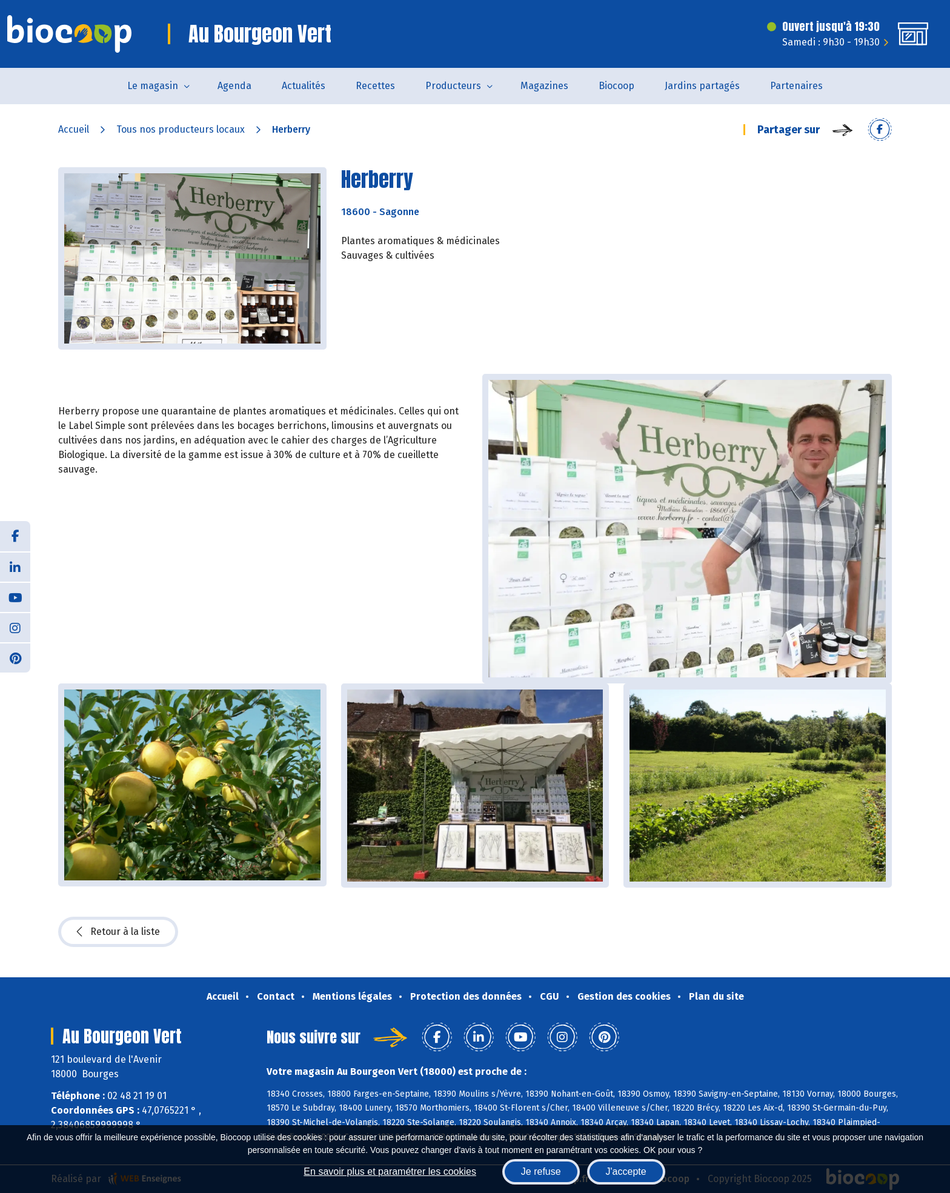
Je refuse (541, 1171)
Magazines (544, 85)
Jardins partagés (702, 85)
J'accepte (626, 1171)
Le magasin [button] (152, 85)
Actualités (303, 85)
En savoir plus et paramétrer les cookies (390, 1171)
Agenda (234, 85)
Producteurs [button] (453, 85)
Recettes (375, 85)
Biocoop (616, 85)
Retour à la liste (118, 932)
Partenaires (796, 85)
